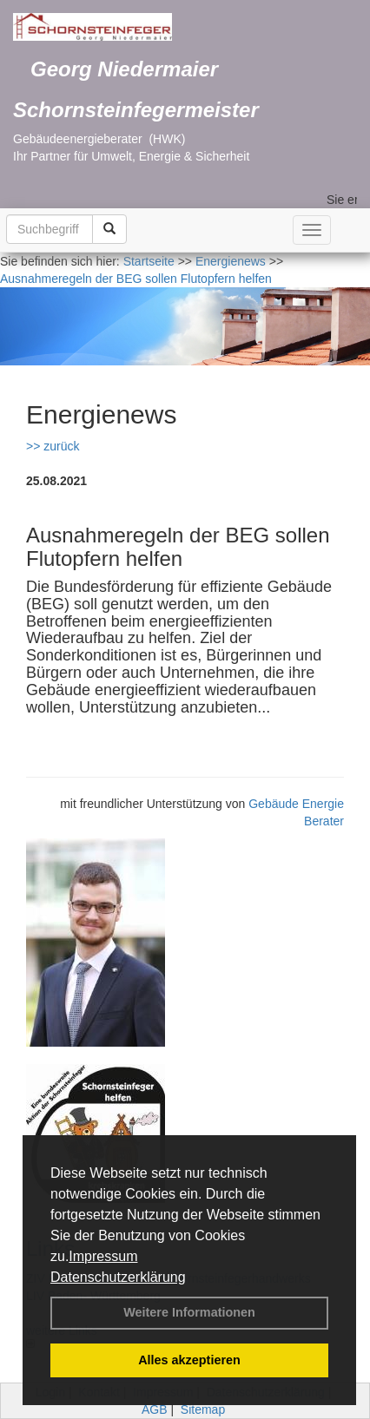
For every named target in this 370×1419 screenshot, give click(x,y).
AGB (155, 1409)
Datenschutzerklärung (118, 1277)
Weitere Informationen (189, 1312)
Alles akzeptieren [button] (189, 1360)
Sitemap (203, 1409)
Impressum (103, 1256)
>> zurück (52, 446)
